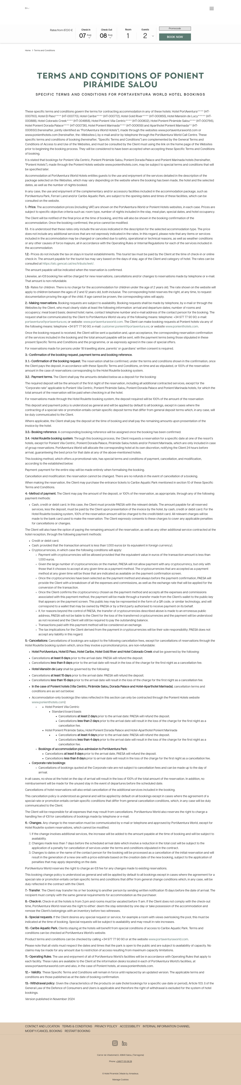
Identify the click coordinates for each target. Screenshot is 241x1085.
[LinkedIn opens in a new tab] (124, 1043)
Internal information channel (166, 1026)
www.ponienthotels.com (182, 327)
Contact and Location (42, 1026)
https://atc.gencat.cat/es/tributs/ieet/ (68, 264)
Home (28, 51)
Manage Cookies (120, 1080)
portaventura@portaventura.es (45, 322)
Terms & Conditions (77, 1026)
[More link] (211, 8)
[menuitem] (42, 1026)
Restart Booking (77, 1031)
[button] (86, 34)
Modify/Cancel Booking (43, 1031)
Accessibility (130, 1026)
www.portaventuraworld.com (103, 322)
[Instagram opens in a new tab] (115, 1043)
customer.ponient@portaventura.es (125, 327)
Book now (179, 37)
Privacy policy (106, 1026)
